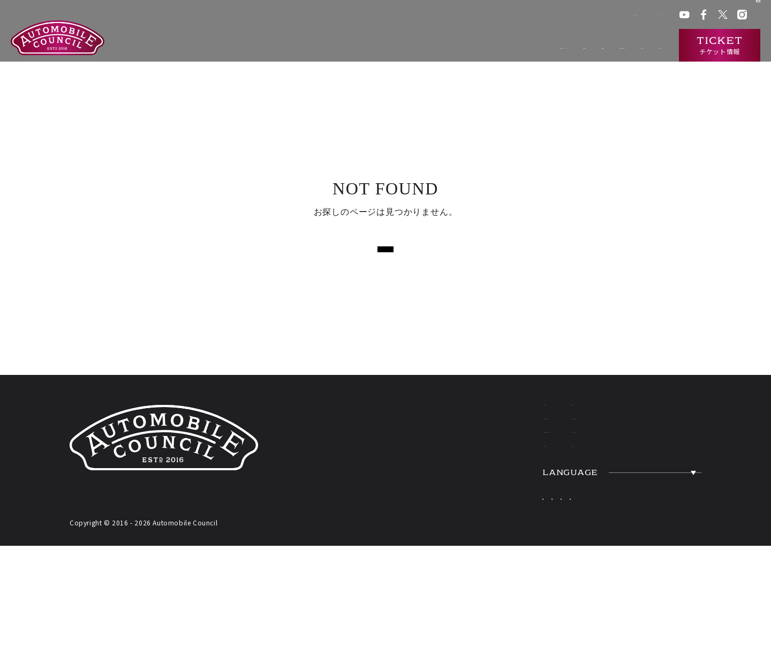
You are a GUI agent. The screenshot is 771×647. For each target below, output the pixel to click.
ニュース (584, 45)
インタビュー (639, 45)
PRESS (646, 511)
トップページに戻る (385, 250)
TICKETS (493, 511)
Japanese (537, 548)
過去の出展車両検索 (517, 45)
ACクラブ (528, 15)
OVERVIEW (662, 446)
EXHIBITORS (506, 446)
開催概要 (402, 45)
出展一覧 (450, 45)
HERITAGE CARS (521, 478)
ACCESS (651, 478)
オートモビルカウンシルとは (319, 45)
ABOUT (487, 414)
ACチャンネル (572, 15)
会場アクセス (485, 15)
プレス (612, 15)
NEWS (644, 414)
